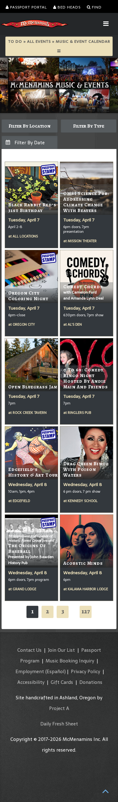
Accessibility (30, 682)
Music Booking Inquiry (70, 661)
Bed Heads (67, 7)
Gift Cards (62, 682)
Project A (59, 708)
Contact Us (29, 650)
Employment (29, 671)
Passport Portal (26, 7)
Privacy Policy (85, 671)
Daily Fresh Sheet (59, 724)
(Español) (55, 671)
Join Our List (61, 650)
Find (94, 7)
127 (85, 611)
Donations (90, 682)
